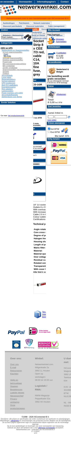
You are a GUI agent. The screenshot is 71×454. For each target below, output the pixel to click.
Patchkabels (24, 23)
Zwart (6, 54)
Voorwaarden (25, 1)
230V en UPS (6, 48)
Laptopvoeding (7, 91)
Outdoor (6, 73)
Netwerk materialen (42, 23)
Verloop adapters (8, 81)
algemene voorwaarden (46, 428)
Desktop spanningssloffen (13, 60)
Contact (65, 1)
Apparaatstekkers (9, 79)
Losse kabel (6, 77)
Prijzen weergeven (56, 123)
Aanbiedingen (9, 23)
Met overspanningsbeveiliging (14, 64)
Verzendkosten (55, 62)
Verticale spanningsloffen (12, 58)
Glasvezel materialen (35, 26)
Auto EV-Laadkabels (10, 85)
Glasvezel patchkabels (12, 26)
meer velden (51, 120)
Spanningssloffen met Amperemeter (17, 70)
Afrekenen (61, 94)
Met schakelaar (9, 66)
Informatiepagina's (46, 1)
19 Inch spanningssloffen (12, 52)
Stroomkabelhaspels (10, 95)
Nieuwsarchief (17, 396)
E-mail (13, 367)
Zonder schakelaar (10, 68)
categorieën (15, 421)
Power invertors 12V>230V (12, 93)
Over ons (14, 364)
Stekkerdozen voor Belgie (12, 97)
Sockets (6, 71)
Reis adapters (7, 89)
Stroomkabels (7, 75)
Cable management (56, 26)
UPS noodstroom (8, 83)
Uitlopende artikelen (41, 38)
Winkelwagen (54, 47)
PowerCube (7, 62)
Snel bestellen (54, 106)
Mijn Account (54, 30)
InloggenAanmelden (61, 40)
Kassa (50, 86)
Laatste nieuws (17, 392)
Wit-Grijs (7, 56)
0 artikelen (61, 53)
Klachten (14, 373)
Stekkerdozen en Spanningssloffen (15, 50)
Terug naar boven (45, 314)
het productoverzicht (16, 116)
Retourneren (16, 370)
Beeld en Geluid (38, 35)
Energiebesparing (9, 87)
